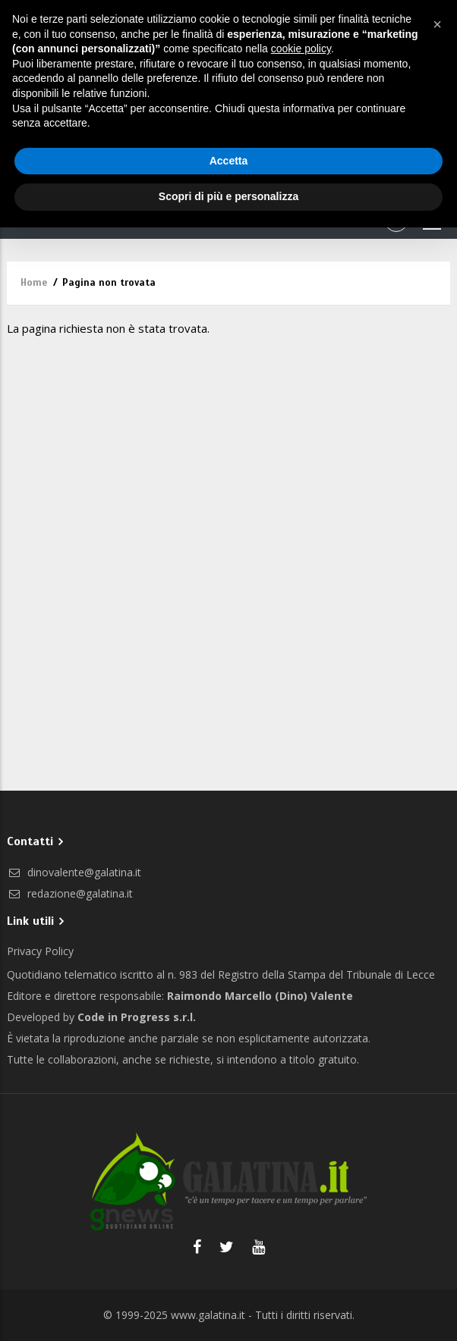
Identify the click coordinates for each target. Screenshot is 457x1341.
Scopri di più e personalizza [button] (228, 196)
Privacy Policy (40, 951)
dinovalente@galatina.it (74, 872)
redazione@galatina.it (70, 893)
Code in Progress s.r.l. (136, 1017)
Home (33, 283)
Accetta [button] (229, 161)
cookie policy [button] (301, 48)
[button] (437, 24)
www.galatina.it (208, 1315)
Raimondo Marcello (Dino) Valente (260, 996)
